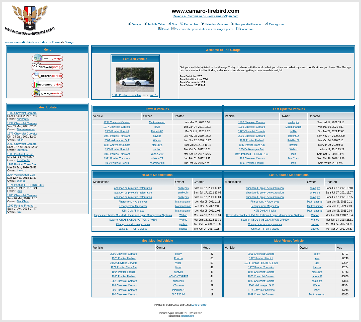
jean (19, 211)
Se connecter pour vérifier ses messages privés (202, 29)
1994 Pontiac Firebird (124, 272)
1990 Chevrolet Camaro (123, 290)
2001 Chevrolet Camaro (123, 253)
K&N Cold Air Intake (133, 210)
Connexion (244, 29)
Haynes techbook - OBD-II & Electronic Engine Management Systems (133, 215)
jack (19, 190)
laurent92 (23, 149)
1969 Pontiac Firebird (117, 149)
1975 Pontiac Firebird (124, 258)
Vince (178, 263)
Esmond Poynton (199, 304)
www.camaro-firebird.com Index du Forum (32, 42)
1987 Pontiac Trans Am (21, 164)
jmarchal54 (178, 290)
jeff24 (20, 139)
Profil (163, 29)
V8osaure (178, 285)
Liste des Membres (214, 24)
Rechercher (189, 24)
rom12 (154, 95)
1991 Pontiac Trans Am (117, 158)
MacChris (23, 201)
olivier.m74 (157, 158)
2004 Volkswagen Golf (21, 174)
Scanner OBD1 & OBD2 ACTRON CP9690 (133, 219)
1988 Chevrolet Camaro (22, 195)
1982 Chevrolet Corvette (123, 263)
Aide (172, 24)
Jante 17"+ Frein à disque (133, 228)
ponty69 (178, 272)
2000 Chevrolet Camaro (22, 143)
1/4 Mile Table (154, 24)
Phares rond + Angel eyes (133, 201)
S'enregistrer (274, 24)
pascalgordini (157, 163)
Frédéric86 (23, 160)
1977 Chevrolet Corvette (22, 133)
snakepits (23, 118)
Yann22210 (157, 154)
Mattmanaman (26, 129)
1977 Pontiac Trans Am (117, 154)
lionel (178, 267)
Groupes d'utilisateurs (246, 24)
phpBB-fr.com (187, 315)
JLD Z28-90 (178, 294)
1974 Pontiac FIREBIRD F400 (25, 184)
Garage (134, 24)
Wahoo (21, 180)
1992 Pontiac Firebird (20, 205)
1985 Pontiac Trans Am (126, 95)
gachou (157, 149)
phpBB (173, 313)
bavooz (21, 170)
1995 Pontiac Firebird (124, 276)
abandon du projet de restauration (133, 188)
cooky (178, 253)
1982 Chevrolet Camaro (22, 112)
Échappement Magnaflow (133, 206)
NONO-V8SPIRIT (178, 276)
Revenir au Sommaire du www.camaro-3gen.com (205, 16)
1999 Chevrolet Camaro (22, 123)
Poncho (178, 258)
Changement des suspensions (133, 224)
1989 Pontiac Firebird (20, 154)
